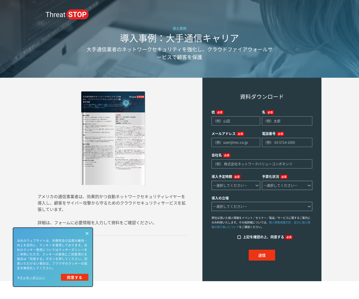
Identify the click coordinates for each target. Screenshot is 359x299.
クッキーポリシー (32, 277)
